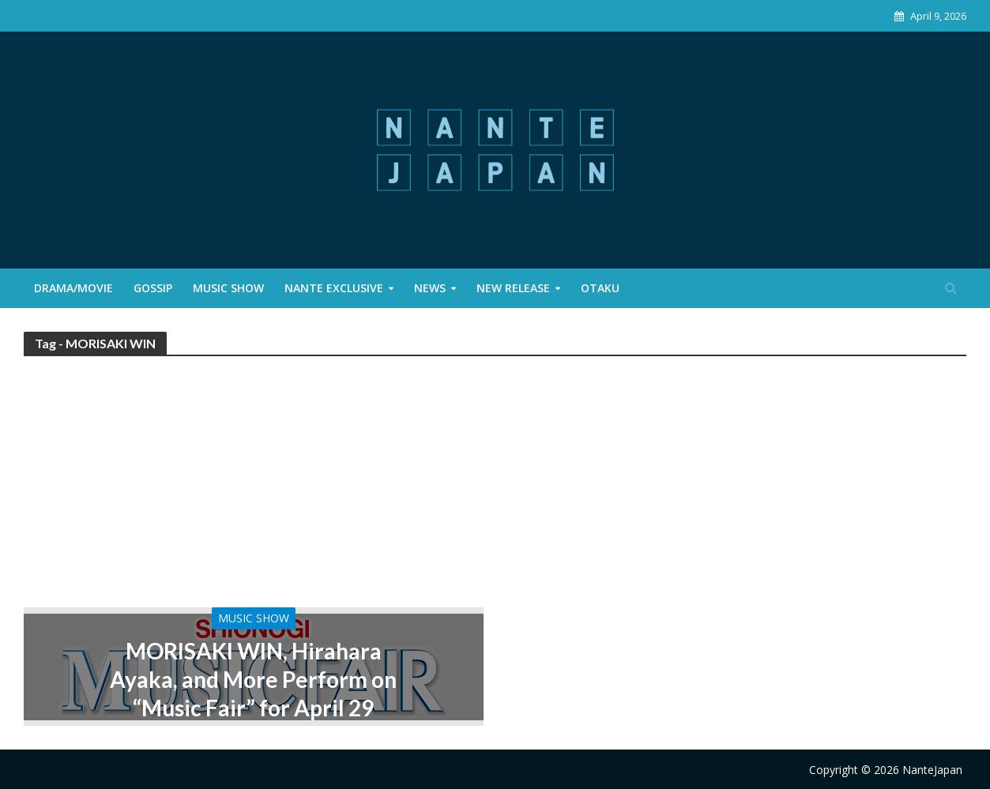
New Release (513, 287)
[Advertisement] (495, 488)
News (430, 287)
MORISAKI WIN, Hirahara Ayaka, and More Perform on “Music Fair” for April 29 (253, 679)
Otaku (600, 287)
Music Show (228, 287)
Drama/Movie (73, 287)
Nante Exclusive (333, 287)
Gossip (153, 287)
